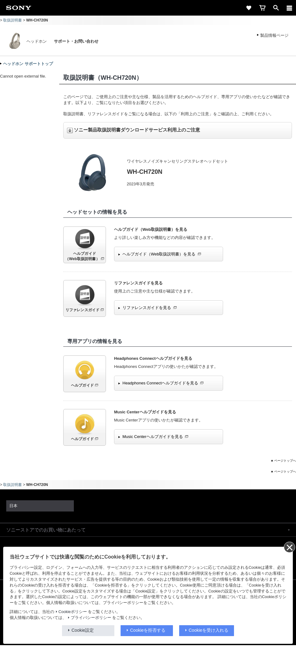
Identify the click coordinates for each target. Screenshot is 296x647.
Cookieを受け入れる (209, 630)
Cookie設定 (83, 630)
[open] (276, 8)
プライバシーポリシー (91, 618)
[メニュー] (289, 8)
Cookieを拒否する (148, 630)
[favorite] (248, 8)
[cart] (262, 8)
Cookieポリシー (73, 612)
